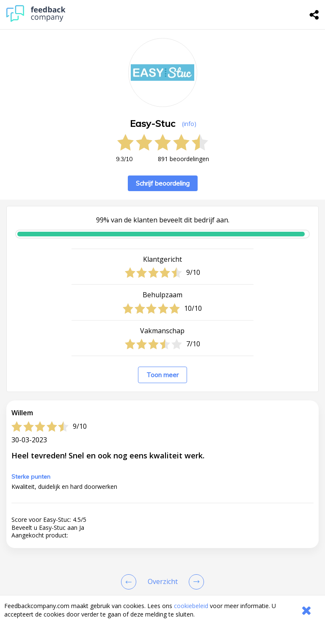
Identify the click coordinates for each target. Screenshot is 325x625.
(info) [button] (189, 124)
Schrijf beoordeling (163, 183)
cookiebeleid (191, 606)
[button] (162, 514)
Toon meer (162, 375)
